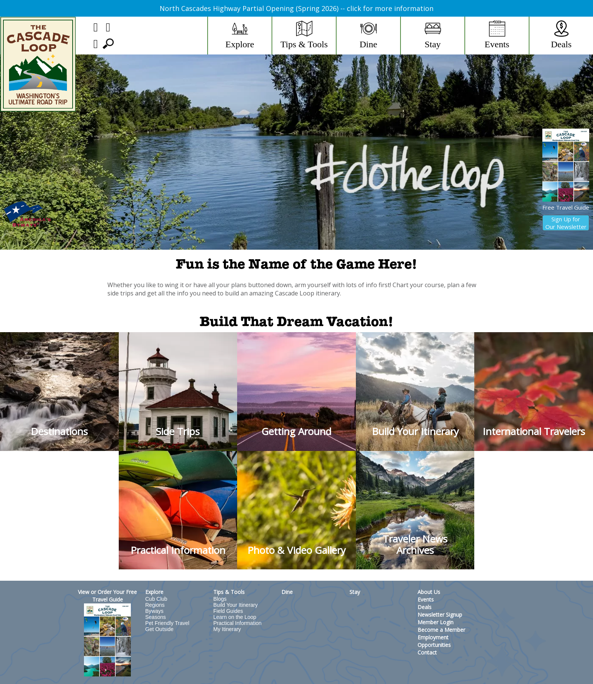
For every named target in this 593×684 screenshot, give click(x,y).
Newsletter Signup (440, 614)
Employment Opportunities (434, 641)
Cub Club (156, 599)
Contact (427, 652)
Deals (425, 607)
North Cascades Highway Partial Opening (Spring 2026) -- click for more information (296, 8)
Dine (287, 591)
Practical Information (237, 623)
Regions (155, 605)
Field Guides (228, 611)
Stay (354, 591)
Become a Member (441, 629)
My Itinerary (227, 629)
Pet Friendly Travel (167, 623)
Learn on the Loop (234, 617)
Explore (154, 591)
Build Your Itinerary (235, 605)
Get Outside (159, 629)
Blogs (220, 599)
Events (426, 599)
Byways (154, 611)
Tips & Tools (229, 591)
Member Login (435, 622)
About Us (429, 591)
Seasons (155, 617)
